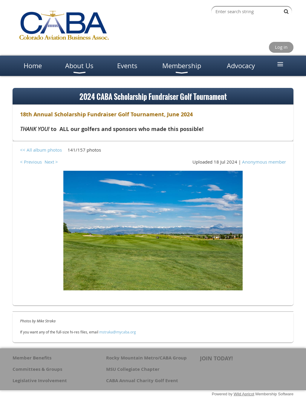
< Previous (31, 162)
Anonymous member (264, 162)
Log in (281, 47)
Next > (51, 162)
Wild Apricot (244, 394)
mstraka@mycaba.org (117, 332)
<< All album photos (41, 150)
